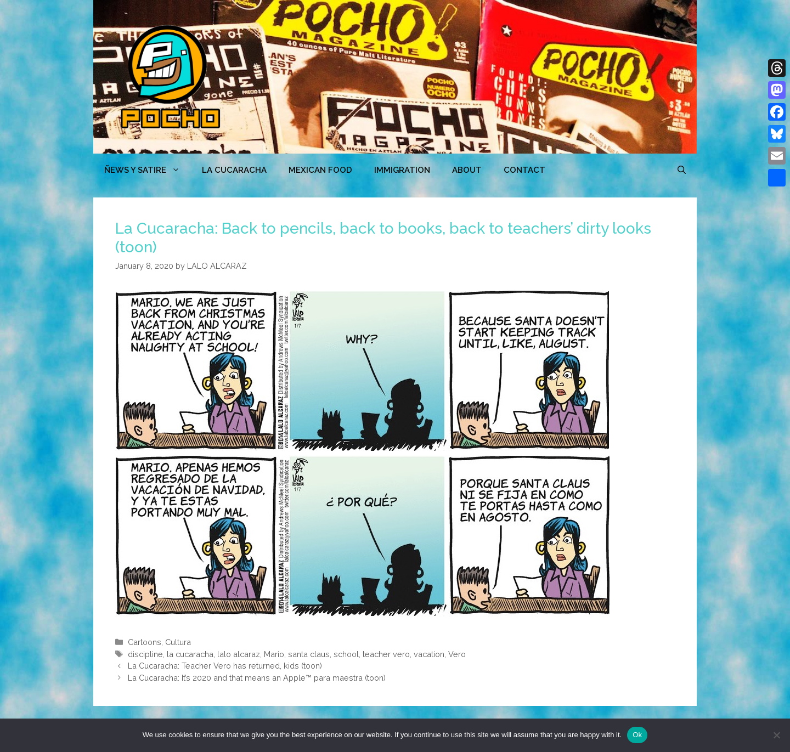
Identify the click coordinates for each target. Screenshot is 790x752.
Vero (457, 654)
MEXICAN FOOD (320, 170)
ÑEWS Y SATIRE (147, 170)
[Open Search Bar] (682, 170)
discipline (145, 654)
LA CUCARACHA (234, 170)
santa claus (309, 654)
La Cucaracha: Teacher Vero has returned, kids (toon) (225, 665)
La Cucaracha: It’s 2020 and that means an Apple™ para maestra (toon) (257, 677)
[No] (776, 735)
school (346, 654)
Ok (637, 735)
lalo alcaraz (238, 654)
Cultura (178, 642)
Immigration (402, 170)
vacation (429, 654)
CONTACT (524, 170)
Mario (274, 654)
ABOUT (467, 170)
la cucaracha (190, 654)
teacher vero (386, 654)
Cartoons (144, 642)
